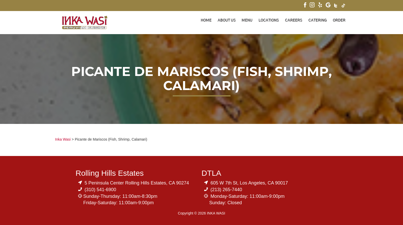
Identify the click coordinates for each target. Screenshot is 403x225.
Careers (293, 20)
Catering (317, 20)
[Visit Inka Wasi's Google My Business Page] (328, 5)
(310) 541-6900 (100, 189)
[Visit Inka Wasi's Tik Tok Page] (343, 6)
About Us (227, 20)
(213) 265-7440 (226, 189)
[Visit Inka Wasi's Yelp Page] (320, 5)
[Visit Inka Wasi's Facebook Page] (305, 5)
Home (206, 20)
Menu (247, 20)
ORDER (339, 20)
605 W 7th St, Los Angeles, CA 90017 (249, 182)
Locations (269, 20)
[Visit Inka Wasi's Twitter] (336, 6)
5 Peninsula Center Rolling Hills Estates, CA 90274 (137, 182)
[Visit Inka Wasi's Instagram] (312, 5)
